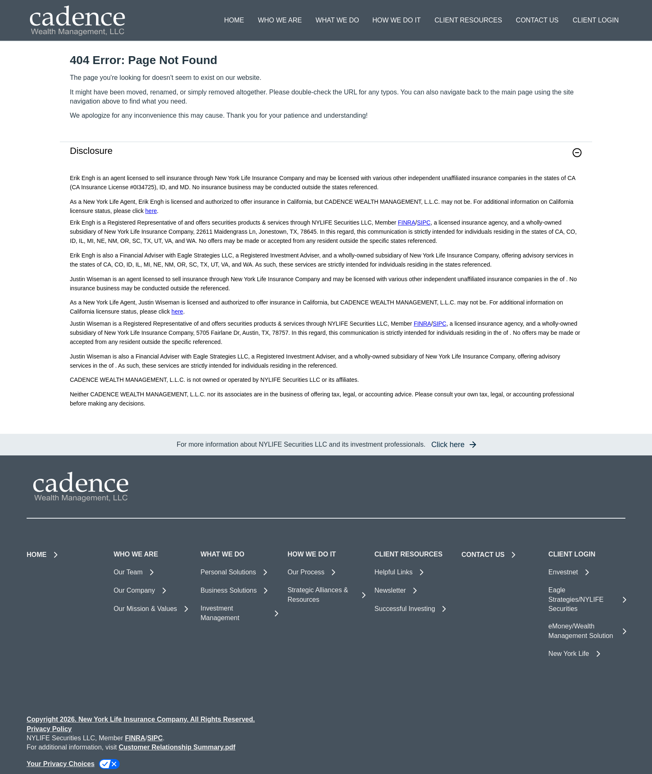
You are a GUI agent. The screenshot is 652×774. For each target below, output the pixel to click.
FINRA (406, 222)
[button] (577, 153)
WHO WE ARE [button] (280, 20)
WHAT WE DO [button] (337, 20)
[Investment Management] (238, 613)
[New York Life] (586, 654)
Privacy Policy (49, 728)
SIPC (424, 222)
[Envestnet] (586, 572)
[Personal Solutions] (238, 572)
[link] (326, 157)
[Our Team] (152, 572)
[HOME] (234, 20)
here (151, 211)
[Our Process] (325, 572)
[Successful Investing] (413, 609)
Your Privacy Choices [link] (60, 763)
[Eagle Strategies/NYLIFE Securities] (586, 599)
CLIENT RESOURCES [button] (468, 20)
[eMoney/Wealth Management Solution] (586, 631)
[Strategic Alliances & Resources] (325, 595)
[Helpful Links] (413, 572)
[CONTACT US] (536, 20)
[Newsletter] (413, 591)
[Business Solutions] (238, 591)
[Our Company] (152, 591)
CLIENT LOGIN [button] (596, 20)
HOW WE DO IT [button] (396, 20)
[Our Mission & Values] (152, 609)
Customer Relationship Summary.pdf (177, 747)
